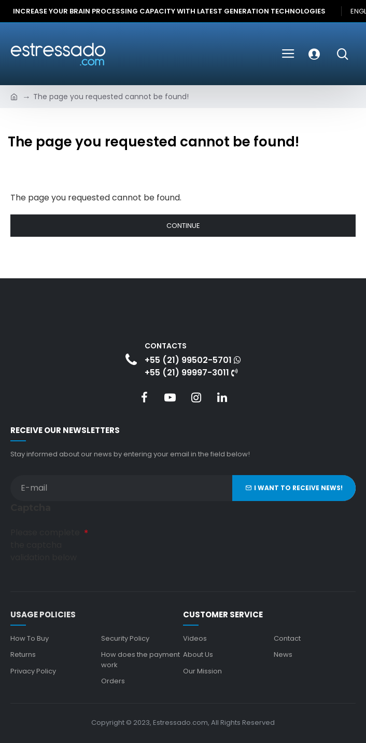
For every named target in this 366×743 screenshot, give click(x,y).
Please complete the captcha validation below (45, 544)
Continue (183, 226)
